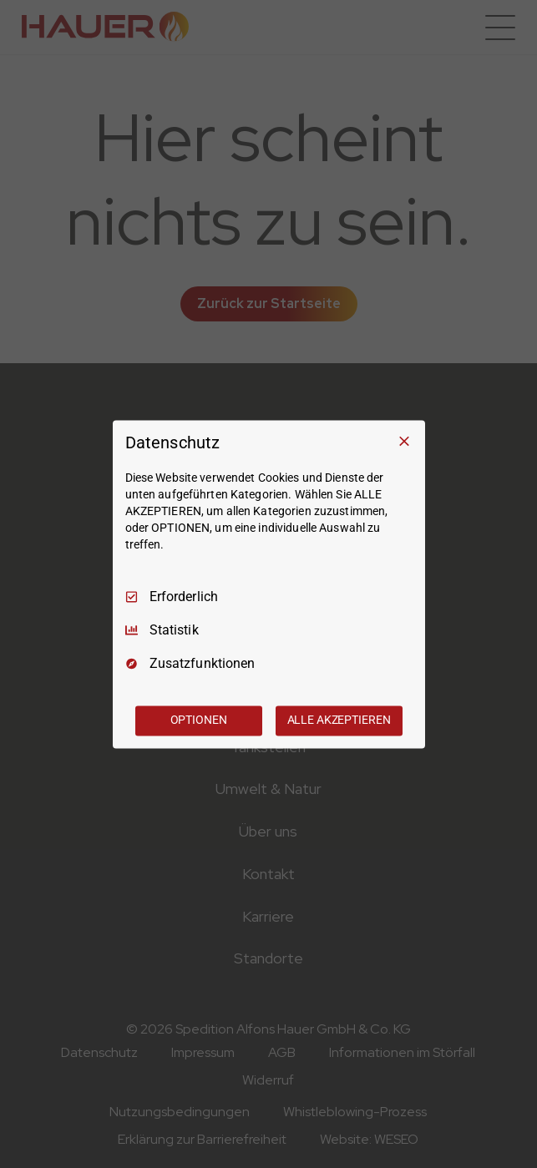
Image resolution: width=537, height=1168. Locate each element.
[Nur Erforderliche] (404, 441)
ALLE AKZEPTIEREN (339, 719)
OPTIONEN (198, 719)
